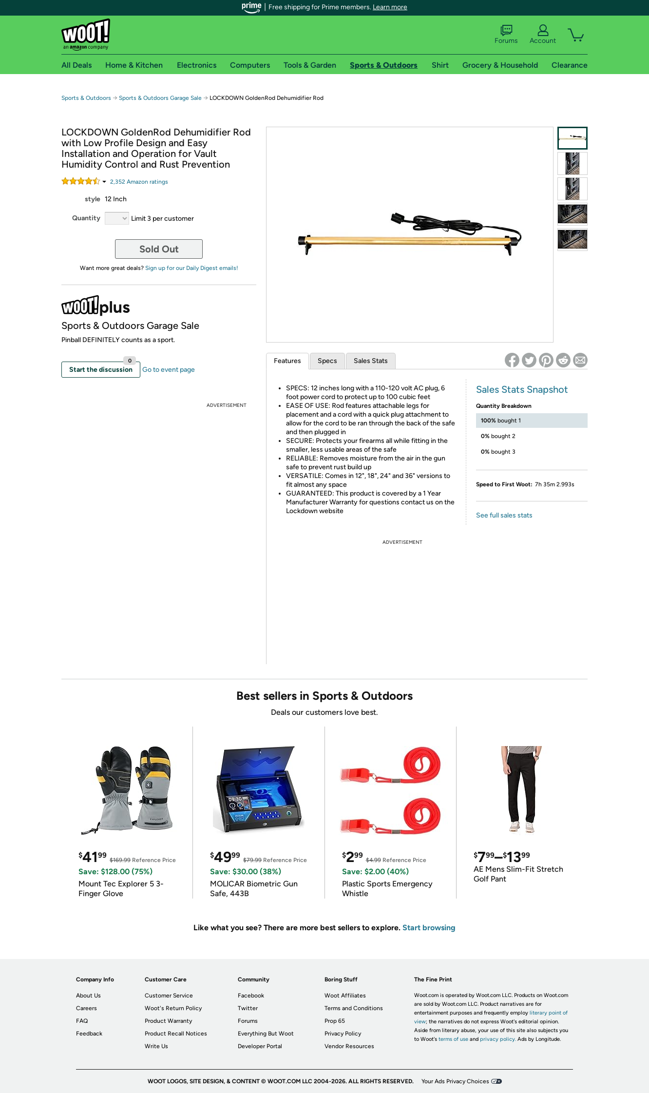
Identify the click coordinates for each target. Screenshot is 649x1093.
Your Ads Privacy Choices (455, 1081)
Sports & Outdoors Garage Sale (160, 98)
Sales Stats (371, 361)
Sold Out (159, 249)
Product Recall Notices (176, 1033)
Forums (506, 34)
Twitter (248, 1008)
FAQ (82, 1020)
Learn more (390, 7)
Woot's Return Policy (173, 1008)
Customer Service (169, 995)
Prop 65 (334, 1020)
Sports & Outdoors (86, 98)
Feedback (89, 1033)
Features (287, 361)
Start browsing (429, 927)
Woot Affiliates (345, 995)
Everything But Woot (266, 1033)
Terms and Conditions (353, 1008)
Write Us (156, 1046)
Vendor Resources (349, 1046)
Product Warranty (168, 1020)
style (92, 199)
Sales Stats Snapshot (522, 389)
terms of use (453, 1039)
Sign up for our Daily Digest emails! (191, 268)
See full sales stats (504, 515)
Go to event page (168, 369)
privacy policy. (498, 1039)
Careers (86, 1008)
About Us (88, 995)
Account (543, 34)
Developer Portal (260, 1046)
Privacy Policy (342, 1033)
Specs (327, 361)
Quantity (86, 218)
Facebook (251, 995)
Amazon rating (139, 181)
